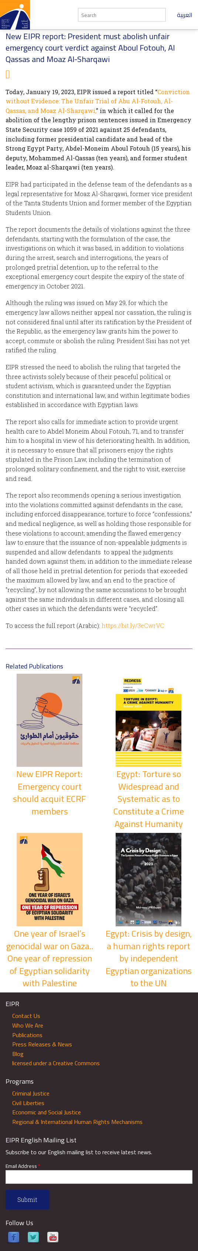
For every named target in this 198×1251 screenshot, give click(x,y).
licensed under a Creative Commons (56, 1063)
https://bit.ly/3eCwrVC (133, 625)
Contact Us (26, 1015)
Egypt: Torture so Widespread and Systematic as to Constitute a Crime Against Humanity (148, 799)
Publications (27, 1034)
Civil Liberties (28, 1102)
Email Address (23, 1166)
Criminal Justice (31, 1093)
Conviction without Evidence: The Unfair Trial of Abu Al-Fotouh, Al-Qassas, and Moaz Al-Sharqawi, (98, 101)
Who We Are (27, 1025)
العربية (184, 14)
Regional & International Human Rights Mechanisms (77, 1121)
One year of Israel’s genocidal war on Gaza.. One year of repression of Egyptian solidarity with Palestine (49, 958)
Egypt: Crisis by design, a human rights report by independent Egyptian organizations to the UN (149, 958)
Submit (27, 1199)
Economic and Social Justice (46, 1112)
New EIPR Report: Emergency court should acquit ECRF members (49, 793)
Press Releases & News (42, 1044)
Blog (18, 1053)
